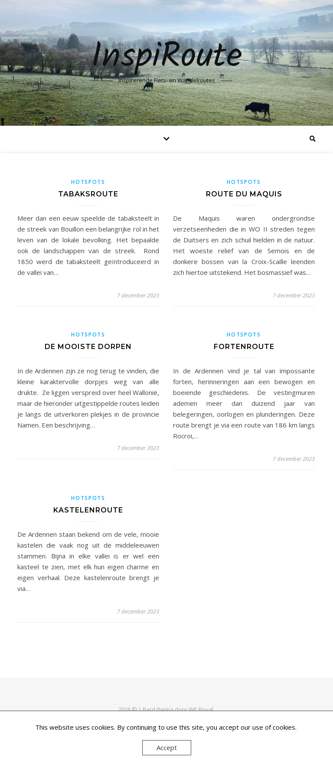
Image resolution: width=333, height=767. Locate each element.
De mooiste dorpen (88, 347)
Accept (167, 747)
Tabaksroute (88, 194)
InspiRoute (166, 57)
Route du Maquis (244, 194)
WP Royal (201, 709)
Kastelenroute (88, 510)
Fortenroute (244, 347)
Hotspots (88, 182)
